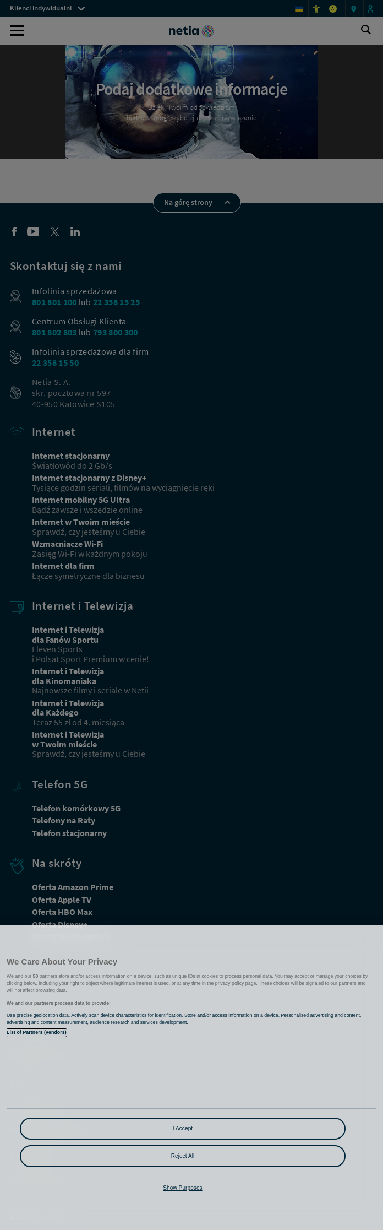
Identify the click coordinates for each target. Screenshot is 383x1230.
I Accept (183, 1128)
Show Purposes (182, 1188)
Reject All (183, 1156)
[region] (191, 1077)
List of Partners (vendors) (37, 1032)
